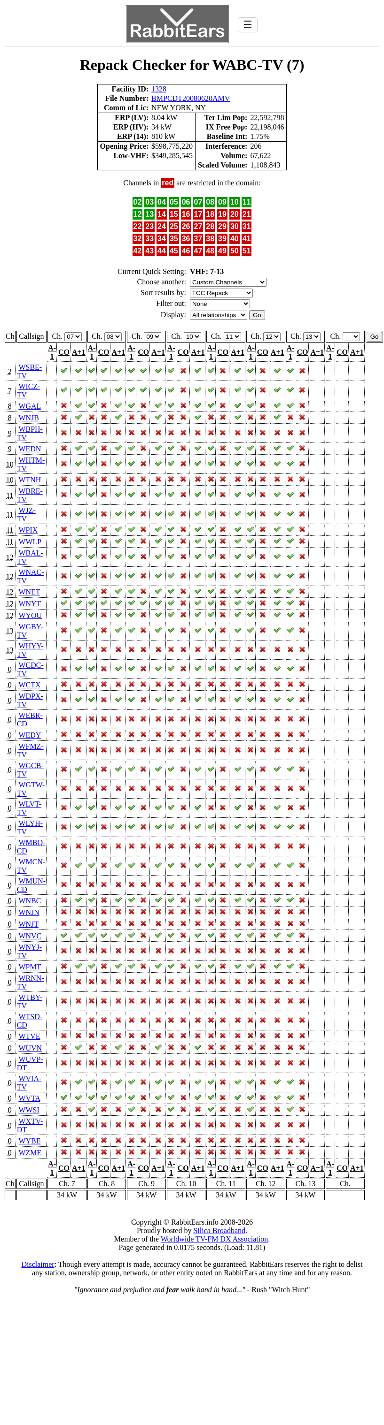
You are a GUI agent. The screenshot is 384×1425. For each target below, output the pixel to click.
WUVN (30, 1048)
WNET (29, 592)
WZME (29, 1153)
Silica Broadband (219, 1230)
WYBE (29, 1141)
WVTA (29, 1098)
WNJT (28, 924)
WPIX (28, 530)
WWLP (29, 542)
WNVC (29, 936)
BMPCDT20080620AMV (190, 98)
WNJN (28, 912)
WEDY (29, 735)
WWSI (28, 1110)
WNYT (29, 604)
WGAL (29, 406)
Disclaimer (37, 1264)
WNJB (28, 418)
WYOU (30, 615)
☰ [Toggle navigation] (247, 24)
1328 (158, 89)
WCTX (29, 685)
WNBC (29, 901)
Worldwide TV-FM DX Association (214, 1239)
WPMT (29, 967)
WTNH (29, 480)
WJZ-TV (26, 514)
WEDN (29, 449)
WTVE (29, 1036)
